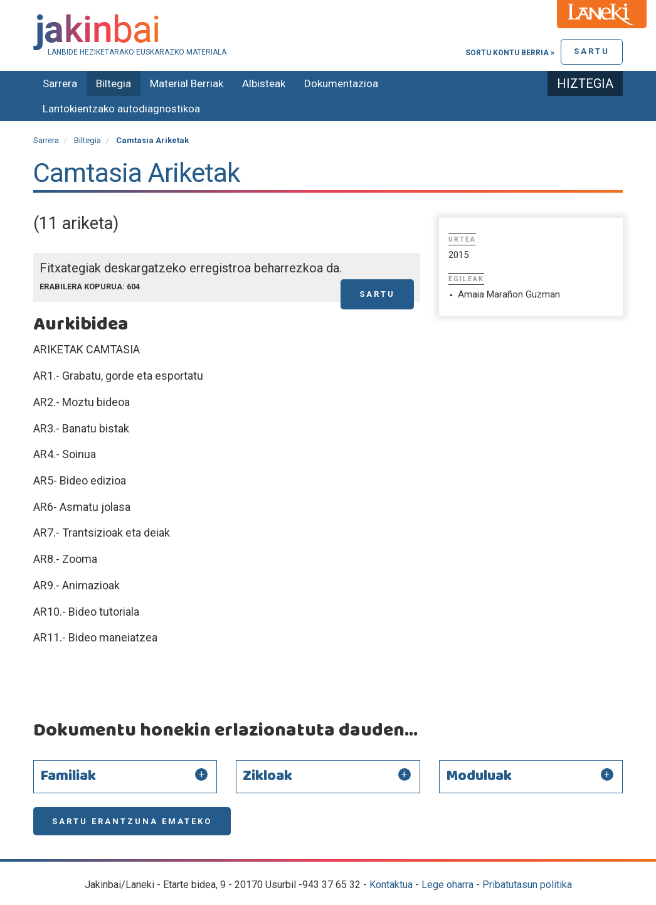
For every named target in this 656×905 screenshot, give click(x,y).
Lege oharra (447, 885)
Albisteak (263, 83)
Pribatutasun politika (527, 885)
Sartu (592, 51)
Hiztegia (585, 83)
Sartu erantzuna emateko (132, 821)
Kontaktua (391, 885)
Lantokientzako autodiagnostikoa (121, 108)
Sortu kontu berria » (509, 52)
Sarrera (60, 83)
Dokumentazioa (341, 83)
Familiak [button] (68, 776)
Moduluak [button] (479, 776)
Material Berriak (186, 83)
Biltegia (113, 83)
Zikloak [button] (267, 776)
